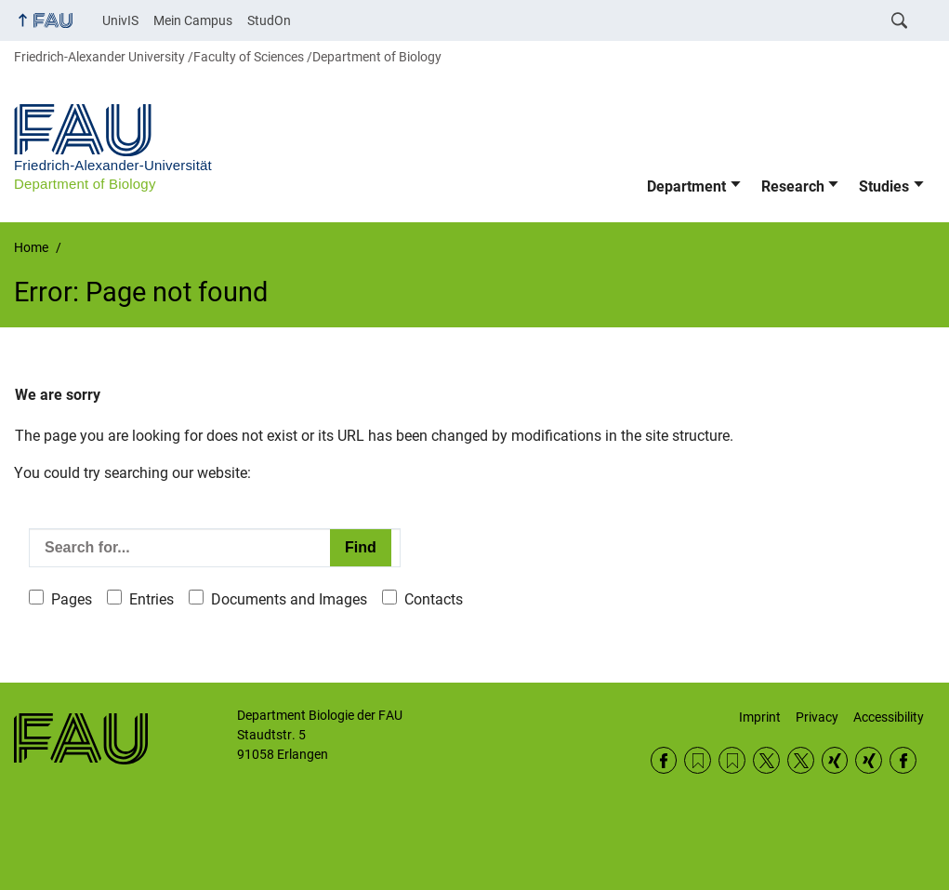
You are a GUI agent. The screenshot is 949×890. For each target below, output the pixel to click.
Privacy (817, 717)
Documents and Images (289, 599)
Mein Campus (192, 20)
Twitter (766, 760)
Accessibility (888, 717)
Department (686, 186)
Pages (71, 599)
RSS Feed (697, 760)
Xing (835, 760)
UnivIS (120, 20)
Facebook (664, 760)
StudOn (269, 20)
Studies (884, 186)
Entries (151, 599)
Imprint (760, 717)
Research (792, 186)
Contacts (433, 599)
